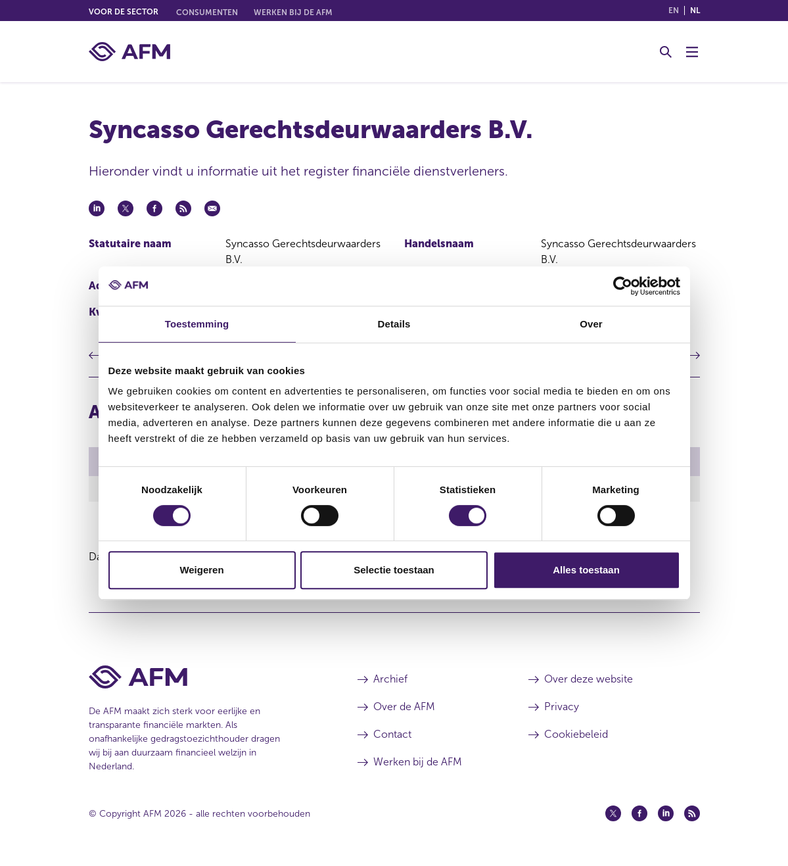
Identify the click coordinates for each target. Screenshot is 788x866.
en (673, 10)
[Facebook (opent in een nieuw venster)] (639, 815)
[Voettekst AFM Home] (203, 678)
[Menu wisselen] (692, 52)
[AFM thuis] (129, 51)
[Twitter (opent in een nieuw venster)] (613, 815)
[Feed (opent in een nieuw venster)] (692, 815)
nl (695, 10)
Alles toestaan (586, 569)
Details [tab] (394, 323)
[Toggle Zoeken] (666, 52)
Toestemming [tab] (197, 323)
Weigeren (201, 569)
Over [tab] (591, 323)
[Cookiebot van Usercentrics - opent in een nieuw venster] (622, 286)
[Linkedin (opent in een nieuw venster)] (666, 815)
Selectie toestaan (394, 569)
